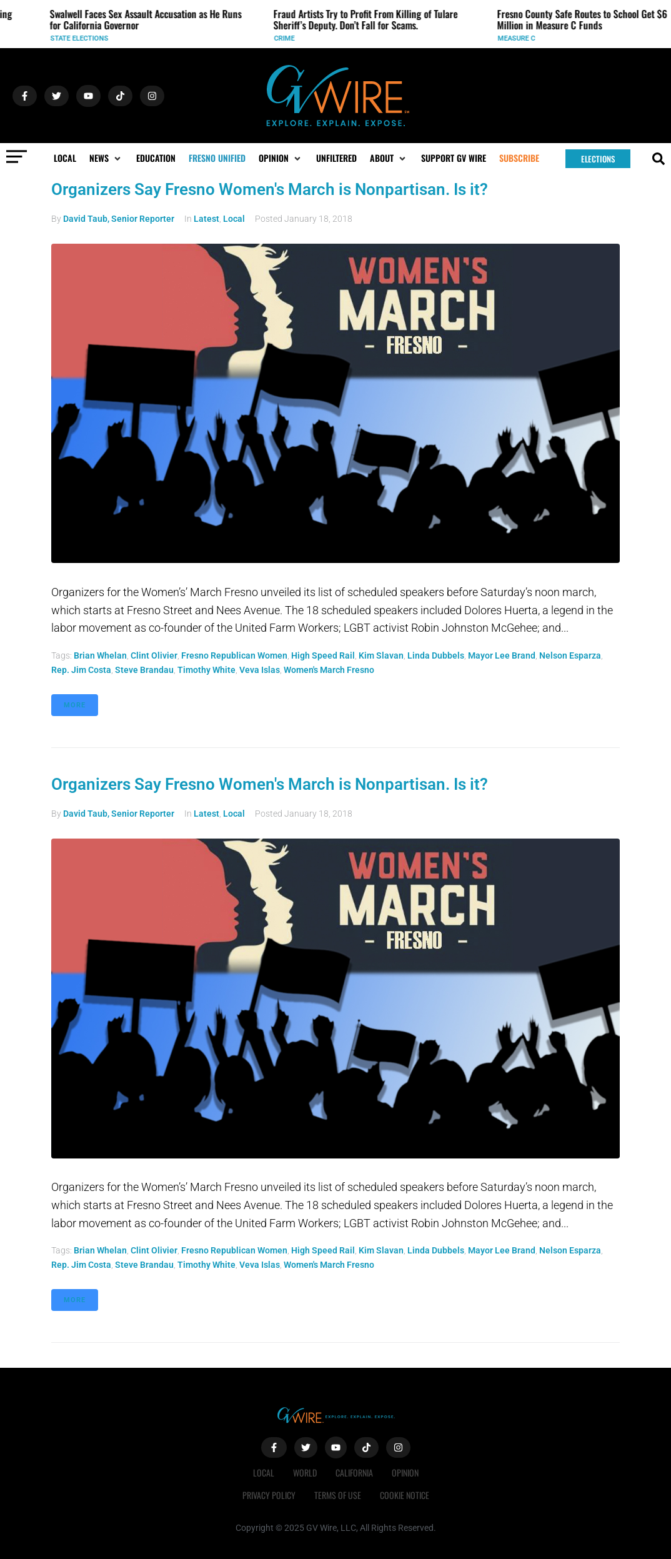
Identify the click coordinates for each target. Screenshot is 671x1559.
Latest (206, 219)
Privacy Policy (269, 1495)
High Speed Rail (323, 655)
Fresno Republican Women (234, 655)
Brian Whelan (100, 655)
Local (234, 219)
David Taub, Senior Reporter (118, 219)
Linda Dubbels (435, 655)
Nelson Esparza (570, 655)
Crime (289, 38)
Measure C (521, 38)
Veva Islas (259, 670)
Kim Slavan (381, 655)
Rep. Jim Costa (81, 670)
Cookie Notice (404, 1495)
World (305, 1472)
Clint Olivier (154, 655)
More (75, 705)
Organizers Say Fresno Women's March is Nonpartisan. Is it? (269, 189)
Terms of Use (337, 1495)
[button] (106, 158)
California (354, 1472)
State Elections (84, 38)
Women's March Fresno (329, 670)
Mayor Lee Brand (501, 655)
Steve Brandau (144, 670)
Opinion (405, 1472)
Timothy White (206, 670)
